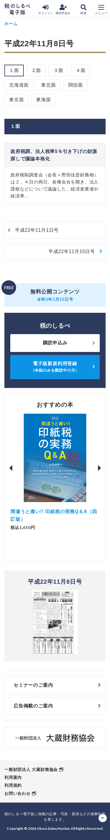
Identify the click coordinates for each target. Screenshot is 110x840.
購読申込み (63, 9)
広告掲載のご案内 (33, 705)
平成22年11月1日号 (37, 230)
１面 (14, 70)
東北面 (48, 85)
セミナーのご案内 (33, 685)
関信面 (75, 85)
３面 (58, 70)
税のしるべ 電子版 (17, 9)
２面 (36, 70)
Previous (10, 468)
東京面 (16, 99)
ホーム (10, 23)
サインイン (45, 9)
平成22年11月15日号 (71, 251)
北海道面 (19, 85)
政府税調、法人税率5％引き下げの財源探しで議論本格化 (54, 155)
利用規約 (13, 785)
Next (99, 468)
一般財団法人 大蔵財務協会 (31, 769)
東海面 (43, 99)
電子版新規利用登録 (55, 366)
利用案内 (13, 777)
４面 (81, 70)
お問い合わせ (17, 793)
